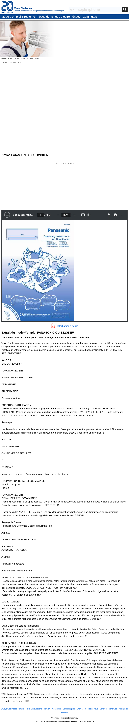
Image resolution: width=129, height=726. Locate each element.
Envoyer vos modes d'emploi (12, 709)
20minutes (90, 16)
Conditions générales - (109, 709)
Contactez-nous (91, 709)
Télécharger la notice (67, 326)
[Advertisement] (64, 185)
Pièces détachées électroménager (59, 16)
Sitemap (80, 709)
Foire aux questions (34, 709)
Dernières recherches (52, 709)
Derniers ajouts (69, 709)
